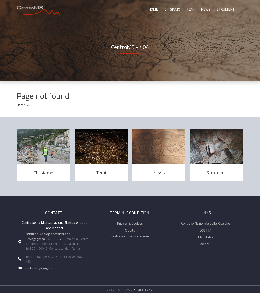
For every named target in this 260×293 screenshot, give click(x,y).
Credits (130, 230)
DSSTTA (205, 230)
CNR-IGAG (205, 237)
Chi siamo (172, 9)
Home (153, 9)
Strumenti (226, 9)
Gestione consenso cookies (130, 236)
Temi (191, 9)
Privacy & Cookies (130, 223)
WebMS (205, 244)
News (205, 9)
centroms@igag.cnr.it (40, 268)
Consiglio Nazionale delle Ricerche (205, 223)
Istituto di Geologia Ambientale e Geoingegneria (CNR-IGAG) (48, 236)
